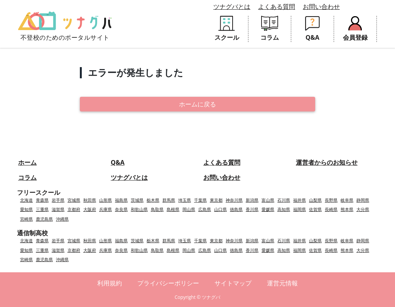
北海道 (26, 200)
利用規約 (109, 283)
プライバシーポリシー (168, 283)
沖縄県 (62, 219)
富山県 (268, 200)
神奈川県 (234, 200)
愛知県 (26, 209)
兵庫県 (105, 209)
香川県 (252, 209)
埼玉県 (184, 200)
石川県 (283, 200)
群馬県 (168, 200)
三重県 (42, 209)
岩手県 (58, 200)
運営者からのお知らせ (327, 162)
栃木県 (153, 200)
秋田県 (89, 200)
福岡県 (299, 209)
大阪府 (89, 209)
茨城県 (137, 200)
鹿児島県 (44, 219)
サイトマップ (233, 283)
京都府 (74, 209)
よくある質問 (276, 6)
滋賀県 (58, 209)
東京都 (216, 200)
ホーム (27, 162)
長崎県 (331, 209)
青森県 (42, 200)
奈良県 (121, 209)
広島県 (204, 209)
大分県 (362, 209)
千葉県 (200, 200)
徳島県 (236, 209)
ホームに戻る (197, 104)
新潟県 (252, 200)
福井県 (299, 200)
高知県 (283, 209)
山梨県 (315, 200)
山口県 (220, 209)
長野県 (331, 200)
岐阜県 (347, 200)
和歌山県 (139, 209)
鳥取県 (157, 209)
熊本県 (347, 209)
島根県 (173, 209)
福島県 (121, 200)
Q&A (118, 162)
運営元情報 (282, 283)
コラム (27, 177)
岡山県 (188, 209)
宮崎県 (26, 219)
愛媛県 (268, 209)
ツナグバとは (231, 6)
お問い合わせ (321, 6)
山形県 (105, 200)
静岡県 (362, 200)
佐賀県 (315, 209)
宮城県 (74, 200)
